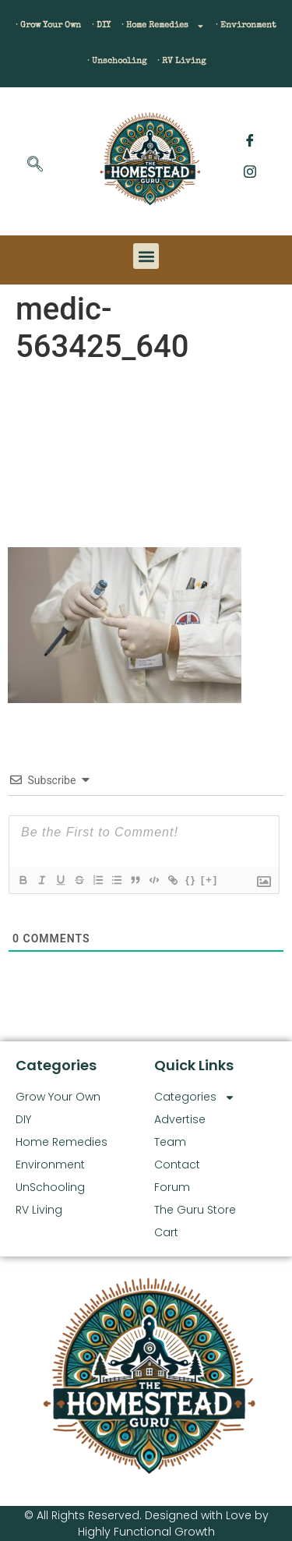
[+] (209, 879)
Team (170, 1142)
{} (190, 879)
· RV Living (181, 61)
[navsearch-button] (35, 165)
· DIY (101, 25)
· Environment (246, 25)
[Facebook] (250, 140)
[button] (146, 256)
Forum (172, 1187)
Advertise (180, 1119)
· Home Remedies (163, 26)
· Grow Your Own (48, 25)
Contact (177, 1164)
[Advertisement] (146, 458)
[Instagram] (250, 171)
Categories (194, 1097)
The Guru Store (195, 1210)
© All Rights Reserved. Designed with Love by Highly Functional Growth (146, 1523)
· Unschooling (116, 61)
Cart (166, 1232)
